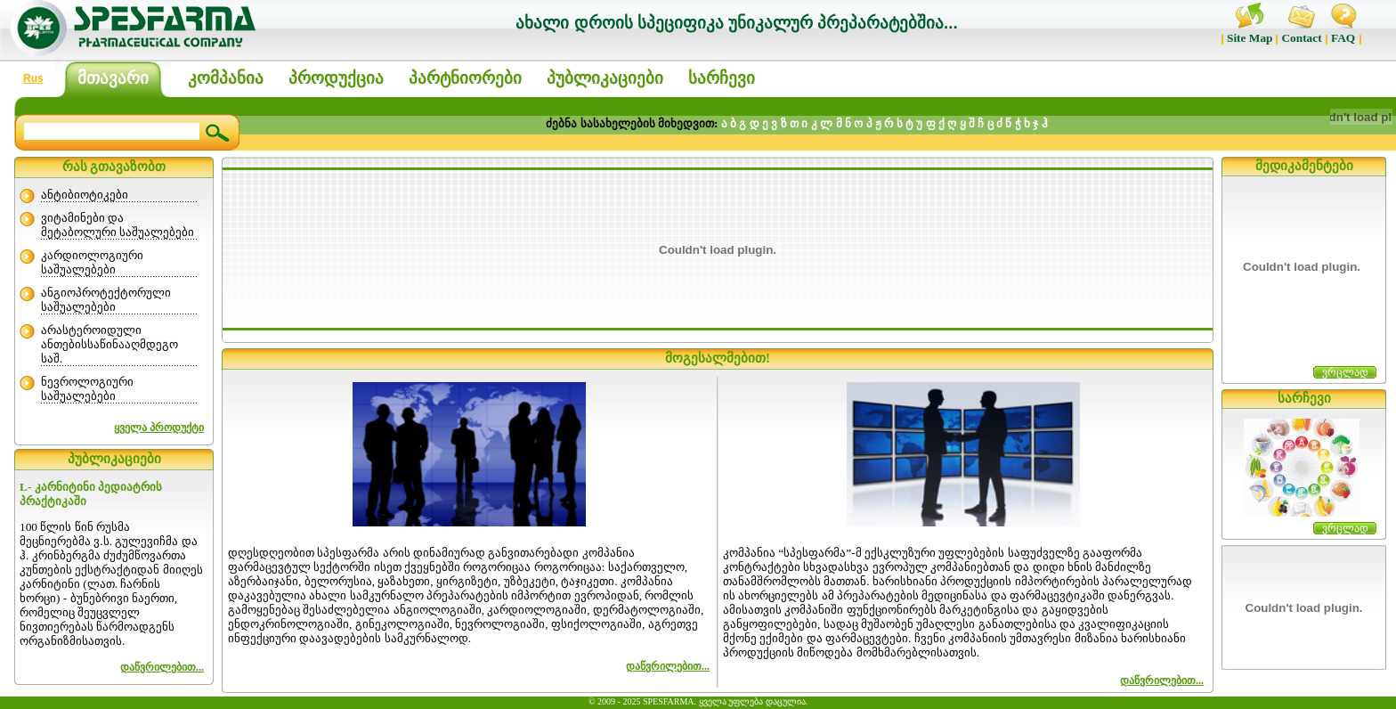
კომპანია (226, 78)
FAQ (1343, 38)
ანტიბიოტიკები (84, 194)
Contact (1301, 38)
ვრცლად (1345, 372)
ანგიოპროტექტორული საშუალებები (106, 300)
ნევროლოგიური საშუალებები (87, 389)
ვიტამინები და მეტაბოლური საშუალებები (117, 225)
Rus (33, 78)
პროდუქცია (336, 78)
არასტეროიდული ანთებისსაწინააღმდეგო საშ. (109, 344)
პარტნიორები (465, 78)
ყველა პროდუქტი (159, 427)
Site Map (1249, 38)
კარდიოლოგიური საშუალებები (92, 262)
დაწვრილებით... (668, 666)
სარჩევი (721, 78)
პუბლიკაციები (605, 78)
